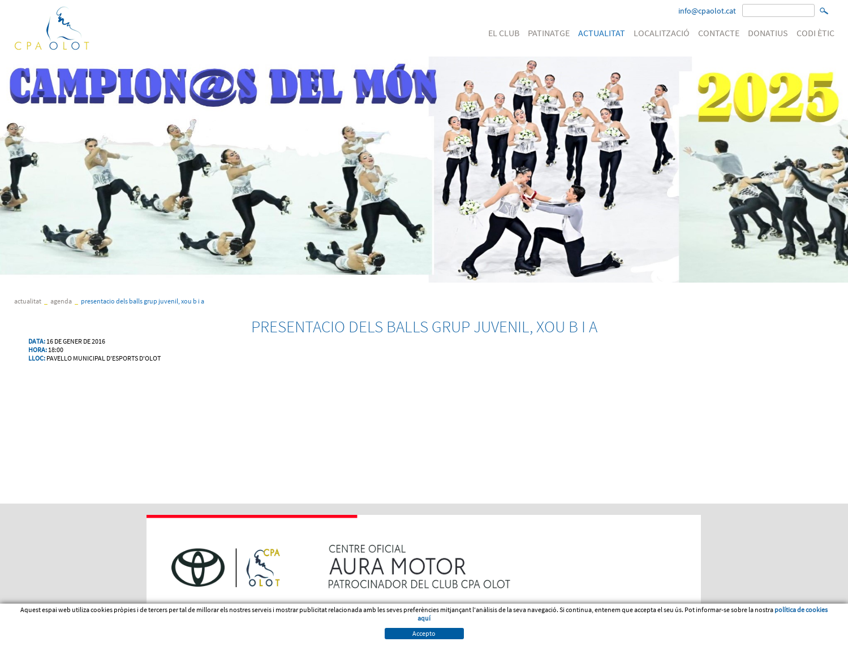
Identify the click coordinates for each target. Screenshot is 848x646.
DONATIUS (768, 32)
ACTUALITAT (601, 32)
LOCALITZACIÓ (662, 32)
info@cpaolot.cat (707, 11)
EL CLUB (503, 32)
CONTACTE (718, 32)
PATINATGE (549, 32)
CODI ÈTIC (815, 32)
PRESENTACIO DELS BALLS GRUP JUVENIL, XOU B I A (142, 301)
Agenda (61, 301)
